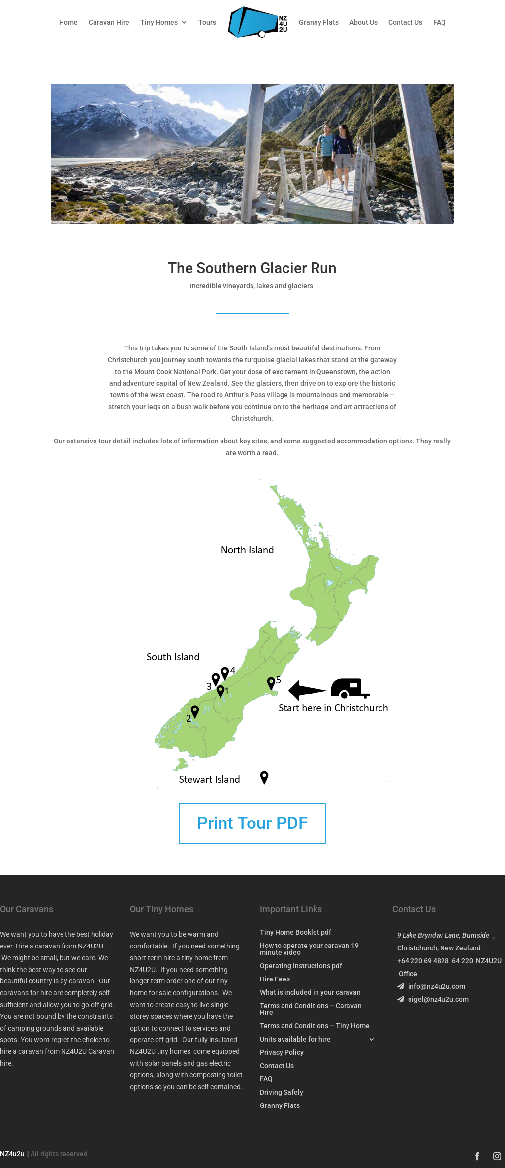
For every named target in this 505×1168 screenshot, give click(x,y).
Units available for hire (295, 1039)
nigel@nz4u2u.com (433, 999)
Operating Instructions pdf (301, 966)
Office (408, 974)
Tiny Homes (159, 22)
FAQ (439, 22)
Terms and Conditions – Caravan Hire (311, 1009)
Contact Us (405, 22)
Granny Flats (319, 22)
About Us (363, 22)
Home (68, 22)
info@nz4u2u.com (431, 986)
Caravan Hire (109, 22)
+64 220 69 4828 (424, 961)
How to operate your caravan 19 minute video (309, 949)
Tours (207, 22)
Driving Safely (281, 1092)
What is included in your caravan (310, 992)
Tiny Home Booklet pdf (295, 932)
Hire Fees (275, 979)
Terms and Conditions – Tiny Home (315, 1026)
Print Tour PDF (252, 823)
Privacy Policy (282, 1052)
